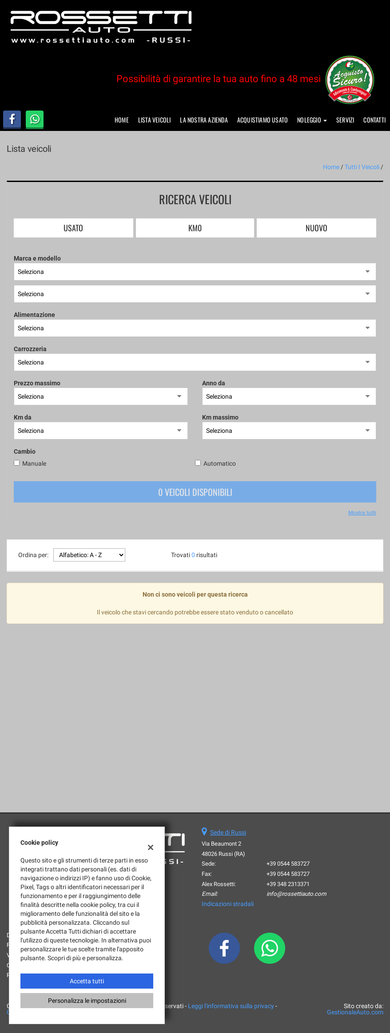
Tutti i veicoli (362, 166)
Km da (23, 417)
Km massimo (220, 417)
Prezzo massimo (37, 383)
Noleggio (312, 119)
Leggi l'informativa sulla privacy (231, 1005)
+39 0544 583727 (288, 863)
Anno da (213, 383)
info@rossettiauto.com (296, 894)
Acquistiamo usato (262, 119)
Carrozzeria (30, 348)
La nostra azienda (203, 119)
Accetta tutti (87, 981)
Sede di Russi (228, 832)
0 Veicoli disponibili (195, 492)
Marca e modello (37, 258)
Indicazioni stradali (228, 903)
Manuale (34, 463)
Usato (73, 228)
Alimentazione (34, 314)
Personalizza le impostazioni (87, 1000)
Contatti (374, 119)
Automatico (219, 463)
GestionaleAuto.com (355, 1012)
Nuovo (316, 228)
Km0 (195, 228)
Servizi (345, 119)
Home (122, 119)
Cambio (25, 451)
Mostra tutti (362, 513)
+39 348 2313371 (288, 884)
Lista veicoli (154, 119)
